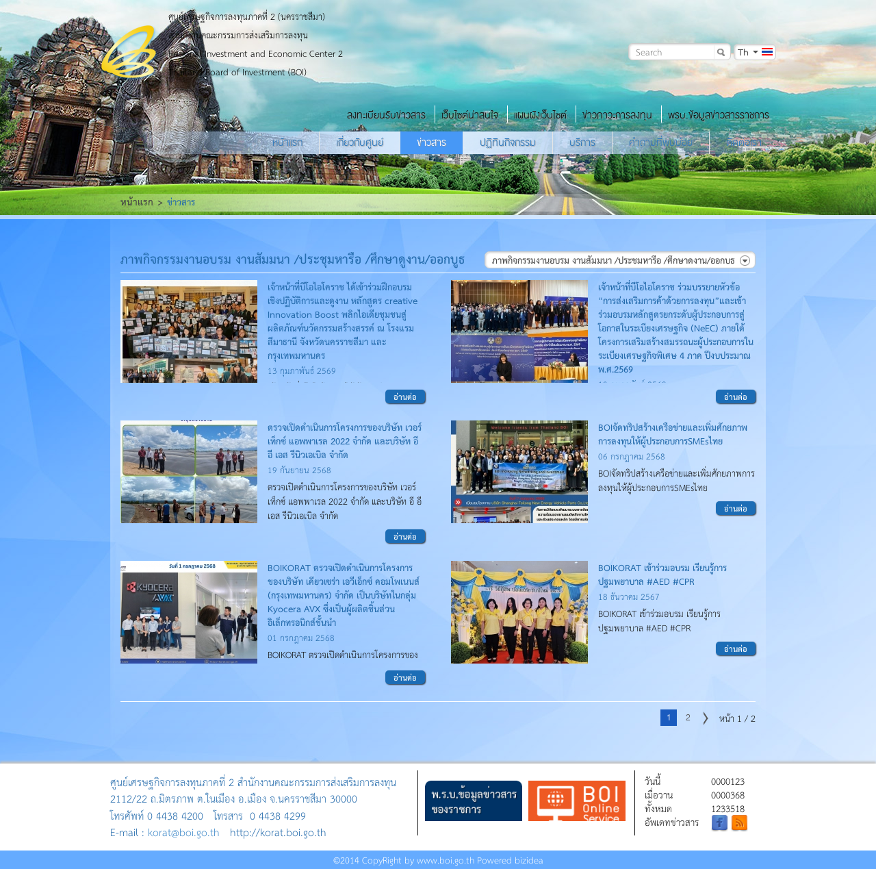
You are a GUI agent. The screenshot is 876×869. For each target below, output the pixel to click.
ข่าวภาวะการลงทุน (617, 115)
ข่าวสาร (431, 142)
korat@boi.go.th (184, 831)
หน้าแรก (287, 142)
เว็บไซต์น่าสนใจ (469, 115)
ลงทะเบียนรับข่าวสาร (386, 115)
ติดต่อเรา (744, 142)
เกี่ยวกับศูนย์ (359, 142)
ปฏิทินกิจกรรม (508, 142)
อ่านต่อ (405, 396)
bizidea (529, 860)
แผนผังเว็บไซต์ (540, 115)
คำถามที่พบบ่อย (661, 142)
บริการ (582, 142)
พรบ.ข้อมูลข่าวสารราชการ (718, 115)
